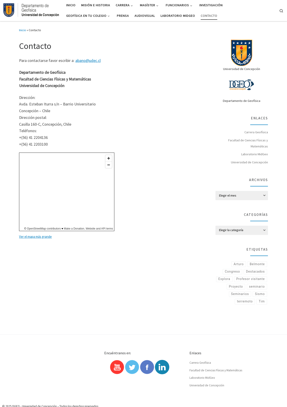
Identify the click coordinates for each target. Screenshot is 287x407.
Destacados (255, 272)
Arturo (238, 264)
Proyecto (235, 295)
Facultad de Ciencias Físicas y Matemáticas (248, 143)
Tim (262, 310)
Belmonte (257, 264)
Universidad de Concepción (249, 162)
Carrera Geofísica (256, 132)
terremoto (244, 310)
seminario (257, 295)
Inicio (22, 30)
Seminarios (239, 302)
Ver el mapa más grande (35, 236)
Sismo (260, 302)
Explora (259, 279)
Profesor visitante (250, 287)
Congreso (231, 272)
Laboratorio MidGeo (254, 154)
